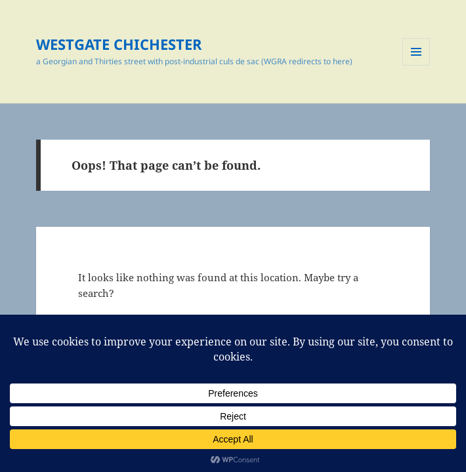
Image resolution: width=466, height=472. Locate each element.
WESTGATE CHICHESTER (119, 44)
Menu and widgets (416, 65)
